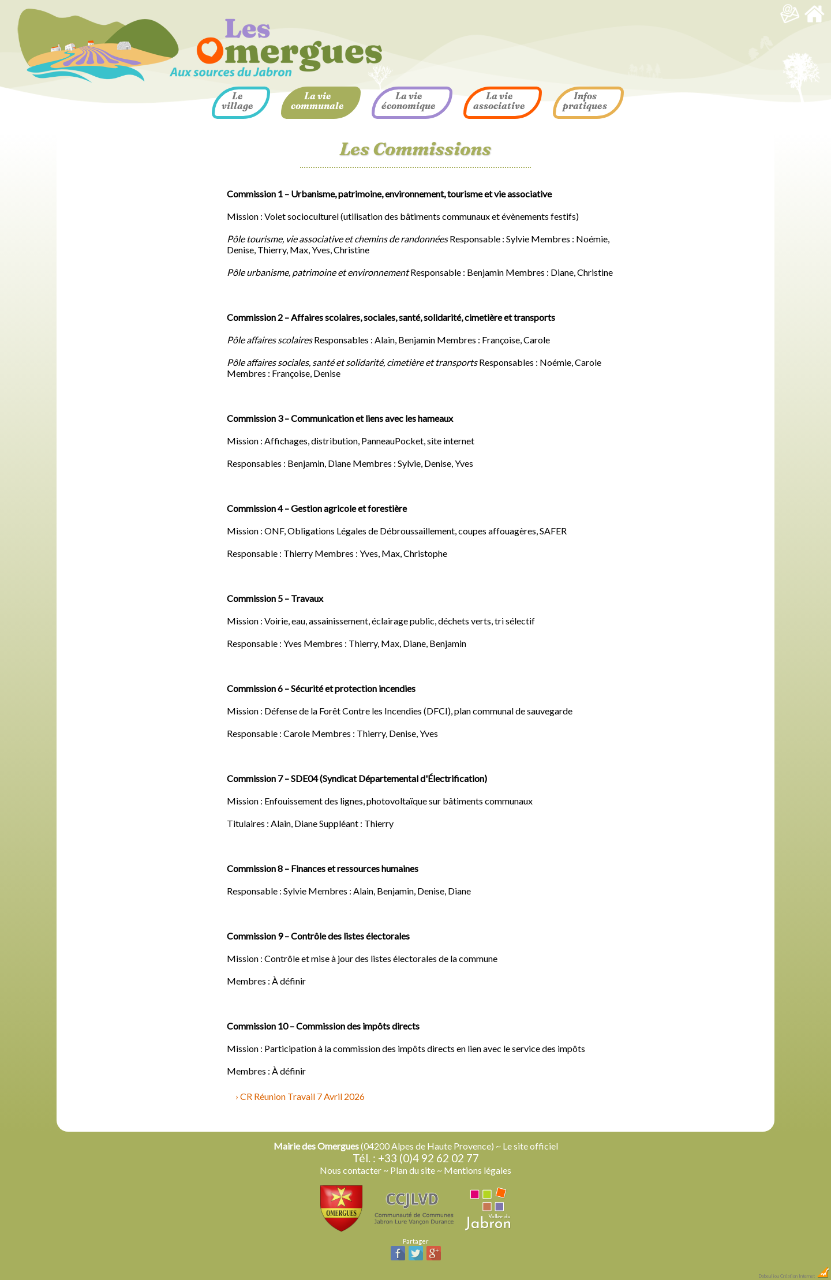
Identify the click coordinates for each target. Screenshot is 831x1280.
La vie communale (317, 100)
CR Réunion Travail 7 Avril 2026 (302, 1096)
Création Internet (805, 1276)
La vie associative (499, 100)
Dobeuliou (768, 1276)
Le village (237, 100)
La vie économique (408, 100)
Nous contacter (350, 1170)
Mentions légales (477, 1170)
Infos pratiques (585, 100)
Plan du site (412, 1170)
